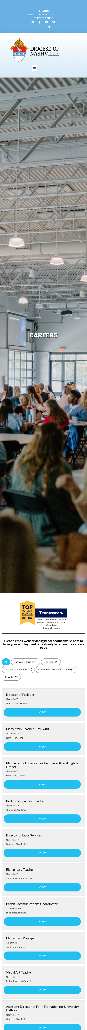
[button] (49, 27)
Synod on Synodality (43, 14)
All (6, 661)
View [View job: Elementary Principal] (42, 955)
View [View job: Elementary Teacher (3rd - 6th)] (42, 746)
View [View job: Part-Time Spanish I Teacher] (42, 818)
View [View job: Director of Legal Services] (42, 852)
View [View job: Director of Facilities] (42, 712)
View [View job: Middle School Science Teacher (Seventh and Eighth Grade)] (42, 784)
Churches (51, 661)
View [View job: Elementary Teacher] (42, 887)
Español (43, 10)
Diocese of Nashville (18, 669)
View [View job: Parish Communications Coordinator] (42, 921)
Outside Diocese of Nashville (56, 669)
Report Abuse (43, 18)
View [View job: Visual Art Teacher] (42, 989)
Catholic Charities (26, 661)
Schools (11, 677)
